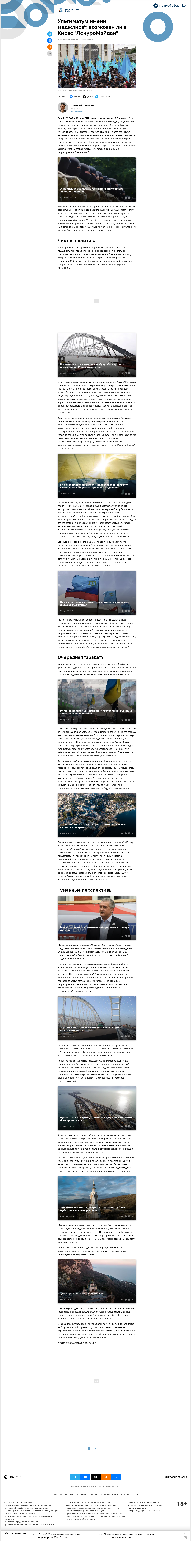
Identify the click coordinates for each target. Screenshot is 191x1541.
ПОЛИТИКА (76, 1486)
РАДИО (84, 1494)
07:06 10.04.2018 (64, 39)
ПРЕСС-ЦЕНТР (72, 1494)
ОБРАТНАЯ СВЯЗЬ (113, 1494)
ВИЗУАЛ (116, 1486)
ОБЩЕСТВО (88, 1486)
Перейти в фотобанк (85, 90)
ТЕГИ (136, 1494)
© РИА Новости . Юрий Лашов (67, 90)
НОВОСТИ (58, 1494)
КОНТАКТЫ (96, 1494)
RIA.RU (127, 1494)
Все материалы (77, 112)
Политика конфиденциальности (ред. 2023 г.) (24, 1521)
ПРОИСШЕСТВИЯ (103, 1486)
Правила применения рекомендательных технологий (29, 1524)
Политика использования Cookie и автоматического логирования (28, 1518)
